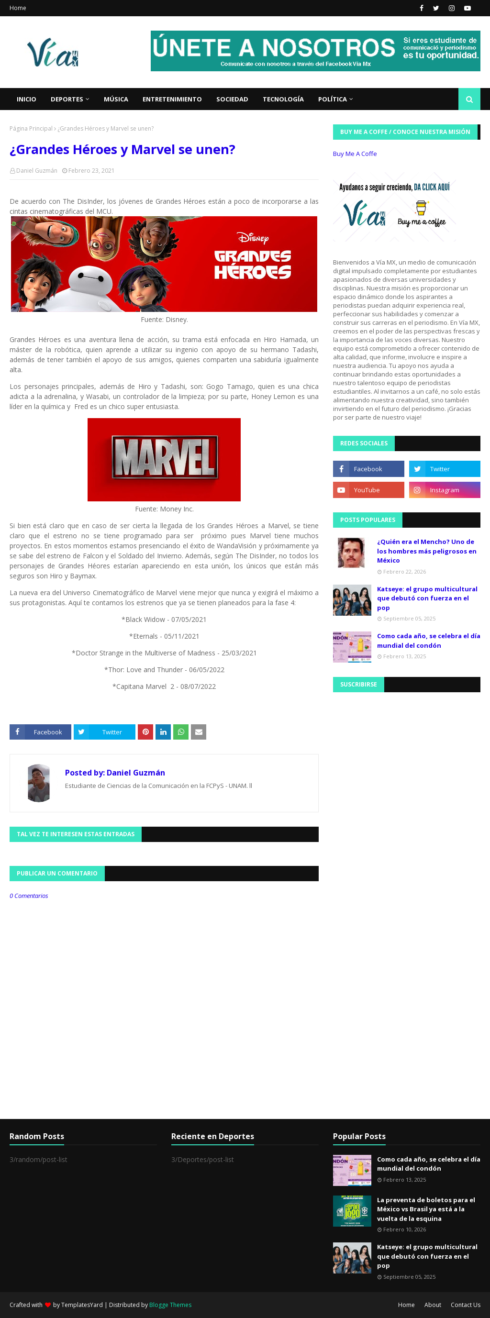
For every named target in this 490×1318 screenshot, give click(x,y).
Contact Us (465, 1305)
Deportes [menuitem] (67, 99)
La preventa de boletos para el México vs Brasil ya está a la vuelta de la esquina (426, 1209)
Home (18, 8)
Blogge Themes (170, 1305)
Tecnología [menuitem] (283, 99)
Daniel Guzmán (36, 170)
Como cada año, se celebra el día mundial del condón (428, 640)
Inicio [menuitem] (26, 99)
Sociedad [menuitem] (232, 99)
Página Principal (31, 128)
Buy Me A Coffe (355, 153)
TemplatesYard (82, 1305)
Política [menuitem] (332, 99)
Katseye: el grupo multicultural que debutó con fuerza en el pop (427, 598)
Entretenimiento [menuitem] (172, 99)
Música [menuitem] (116, 99)
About (432, 1305)
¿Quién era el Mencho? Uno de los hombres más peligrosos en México (427, 551)
